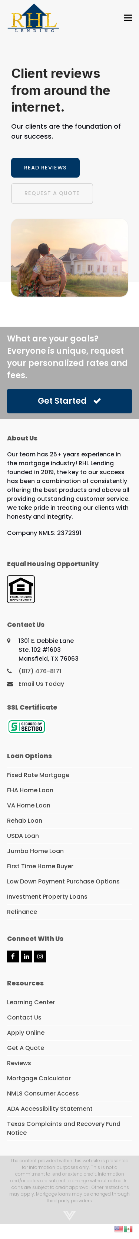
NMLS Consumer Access (43, 1093)
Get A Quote (25, 1048)
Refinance (22, 912)
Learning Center (31, 1002)
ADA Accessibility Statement (50, 1108)
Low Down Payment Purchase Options (63, 881)
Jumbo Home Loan (35, 851)
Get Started (69, 401)
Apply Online (25, 1032)
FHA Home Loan (30, 790)
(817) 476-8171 (40, 671)
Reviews (19, 1063)
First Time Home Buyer (40, 866)
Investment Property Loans (47, 896)
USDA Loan (23, 836)
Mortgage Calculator (39, 1078)
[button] (128, 18)
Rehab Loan (24, 820)
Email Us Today (41, 684)
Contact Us (24, 1017)
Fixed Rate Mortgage (38, 775)
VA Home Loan (28, 805)
